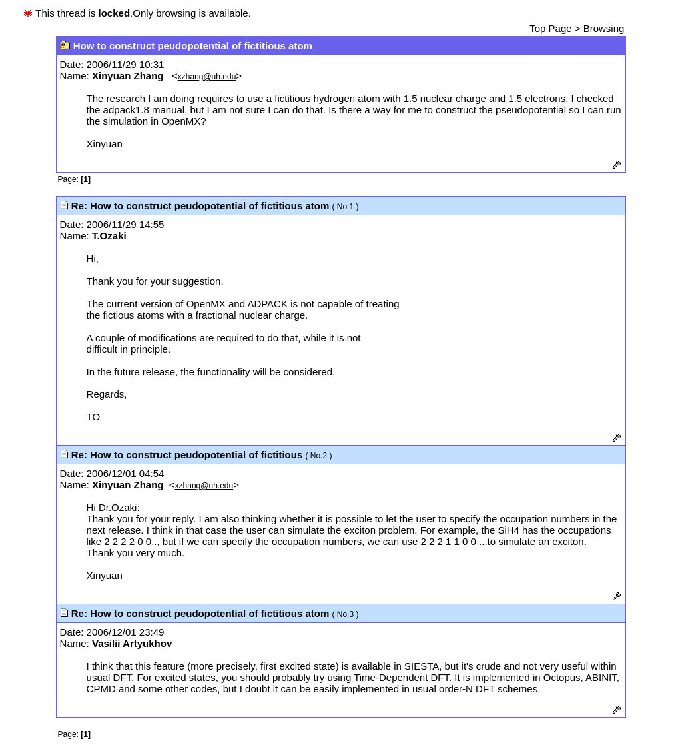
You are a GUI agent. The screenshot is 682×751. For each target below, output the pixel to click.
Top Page (550, 28)
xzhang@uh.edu (207, 76)
